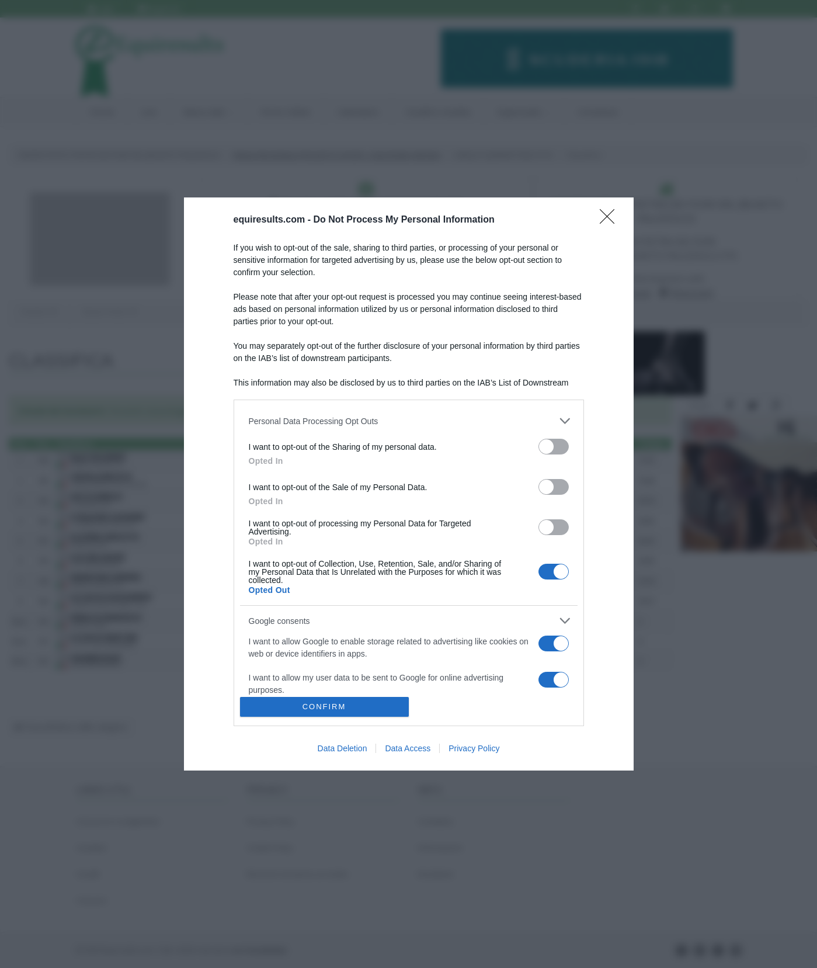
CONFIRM (324, 706)
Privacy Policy (474, 748)
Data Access (407, 748)
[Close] (611, 220)
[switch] (553, 446)
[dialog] (409, 483)
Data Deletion (342, 748)
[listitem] (409, 421)
